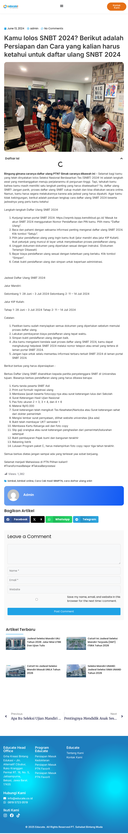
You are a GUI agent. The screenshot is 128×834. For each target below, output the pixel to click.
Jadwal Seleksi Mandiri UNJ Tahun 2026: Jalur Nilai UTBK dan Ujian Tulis (44, 643)
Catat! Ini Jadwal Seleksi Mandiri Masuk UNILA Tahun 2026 (43, 670)
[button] (121, 159)
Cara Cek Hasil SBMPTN (49, 481)
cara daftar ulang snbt (78, 481)
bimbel (12, 481)
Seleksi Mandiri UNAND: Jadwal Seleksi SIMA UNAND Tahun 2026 (104, 670)
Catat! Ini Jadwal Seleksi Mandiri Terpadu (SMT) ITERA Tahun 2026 (103, 643)
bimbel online (25, 481)
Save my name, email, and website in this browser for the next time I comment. (93, 599)
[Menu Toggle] (60, 6)
